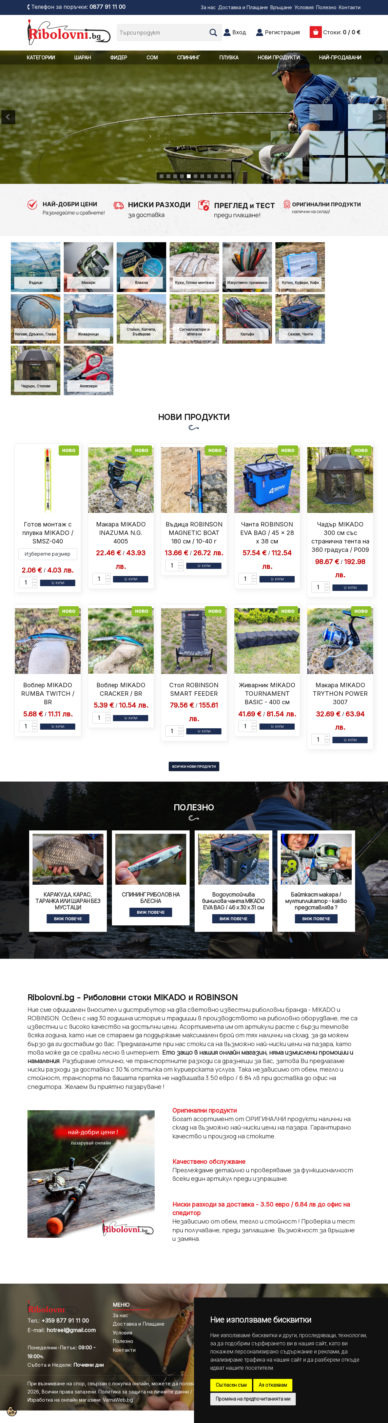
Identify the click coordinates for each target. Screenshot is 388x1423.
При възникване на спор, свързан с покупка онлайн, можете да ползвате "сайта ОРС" (130, 1383)
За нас (208, 7)
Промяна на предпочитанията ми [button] (253, 1399)
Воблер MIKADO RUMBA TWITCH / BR (47, 693)
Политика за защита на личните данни (143, 1392)
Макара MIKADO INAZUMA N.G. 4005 (121, 533)
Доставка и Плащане (243, 7)
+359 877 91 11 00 (65, 1320)
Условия (304, 7)
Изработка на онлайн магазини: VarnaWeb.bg (80, 1400)
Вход (239, 32)
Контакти (350, 7)
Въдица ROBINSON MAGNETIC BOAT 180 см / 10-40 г (194, 533)
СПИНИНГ (188, 57)
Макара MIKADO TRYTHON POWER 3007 (340, 693)
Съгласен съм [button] (231, 1385)
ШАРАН (82, 57)
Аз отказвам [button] (273, 1385)
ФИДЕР (118, 57)
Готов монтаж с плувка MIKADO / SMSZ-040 (47, 533)
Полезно (326, 7)
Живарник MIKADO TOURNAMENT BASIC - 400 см (267, 693)
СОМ (152, 57)
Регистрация (282, 32)
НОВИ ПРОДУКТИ (279, 57)
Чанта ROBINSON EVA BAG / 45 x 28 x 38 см (267, 533)
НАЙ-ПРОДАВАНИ (340, 57)
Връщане (281, 7)
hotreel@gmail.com (71, 1330)
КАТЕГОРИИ (41, 57)
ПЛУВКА (228, 57)
